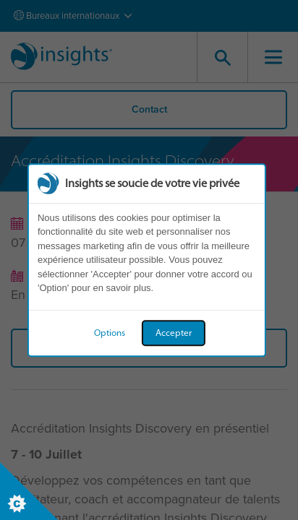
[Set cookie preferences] (29, 491)
